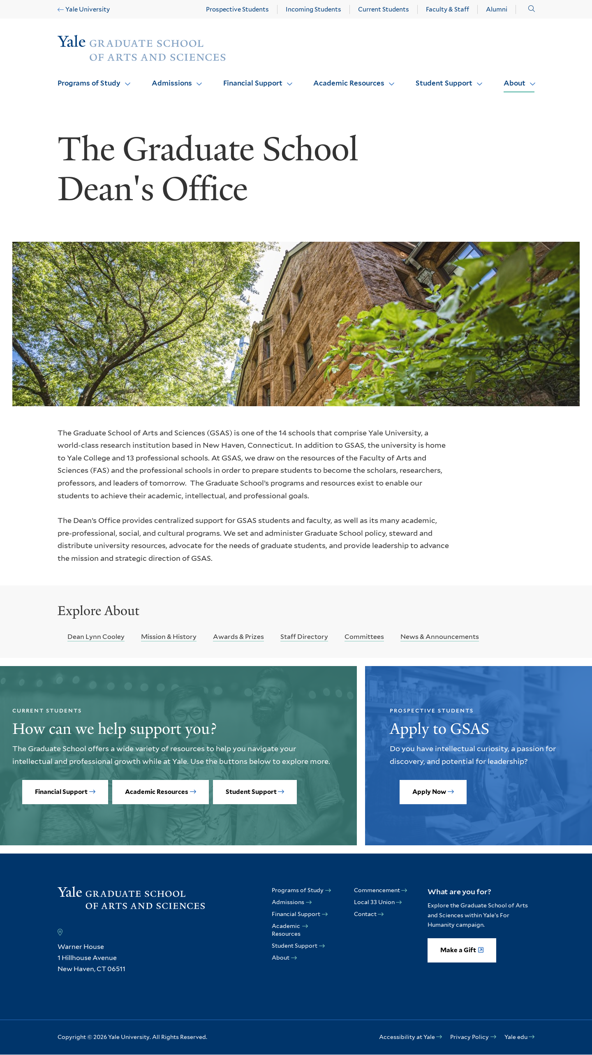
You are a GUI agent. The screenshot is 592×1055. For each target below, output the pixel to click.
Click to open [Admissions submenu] (196, 78)
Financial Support (252, 83)
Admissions (172, 83)
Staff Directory (304, 637)
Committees (364, 637)
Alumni (496, 9)
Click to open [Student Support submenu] (476, 78)
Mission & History (169, 637)
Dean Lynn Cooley (96, 637)
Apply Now (429, 792)
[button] (531, 9)
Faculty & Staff (447, 9)
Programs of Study (89, 83)
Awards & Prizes (238, 637)
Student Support (444, 83)
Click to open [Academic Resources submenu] (388, 78)
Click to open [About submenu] (529, 78)
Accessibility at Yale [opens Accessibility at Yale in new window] (407, 1037)
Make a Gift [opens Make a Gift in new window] (458, 950)
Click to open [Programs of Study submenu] (124, 78)
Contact (365, 914)
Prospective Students (237, 9)
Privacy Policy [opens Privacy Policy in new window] (469, 1037)
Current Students (383, 9)
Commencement (377, 890)
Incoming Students (313, 9)
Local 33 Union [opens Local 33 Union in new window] (374, 902)
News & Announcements (439, 637)
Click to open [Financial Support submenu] (286, 78)
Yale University (87, 9)
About (514, 83)
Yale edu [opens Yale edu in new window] (515, 1037)
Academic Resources (348, 83)
